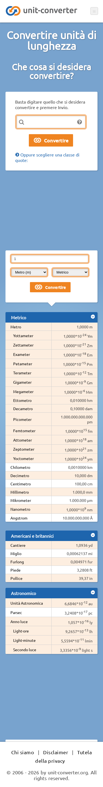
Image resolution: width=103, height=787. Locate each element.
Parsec (16, 612)
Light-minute (24, 640)
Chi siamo (22, 752)
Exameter (21, 354)
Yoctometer (23, 458)
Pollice (16, 578)
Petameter (22, 363)
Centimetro (20, 483)
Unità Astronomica (26, 603)
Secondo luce (24, 649)
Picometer (22, 419)
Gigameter (22, 382)
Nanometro (20, 509)
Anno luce (19, 621)
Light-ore (21, 630)
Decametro (23, 408)
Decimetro (19, 475)
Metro (15, 326)
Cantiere (18, 545)
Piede (15, 569)
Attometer (22, 439)
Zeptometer (23, 449)
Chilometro (20, 467)
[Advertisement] (51, 210)
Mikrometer (20, 500)
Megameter (23, 391)
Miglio (15, 553)
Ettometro (22, 400)
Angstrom (18, 517)
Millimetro (19, 491)
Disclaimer (55, 752)
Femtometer (24, 430)
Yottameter (23, 335)
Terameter (22, 372)
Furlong (17, 561)
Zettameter (23, 344)
